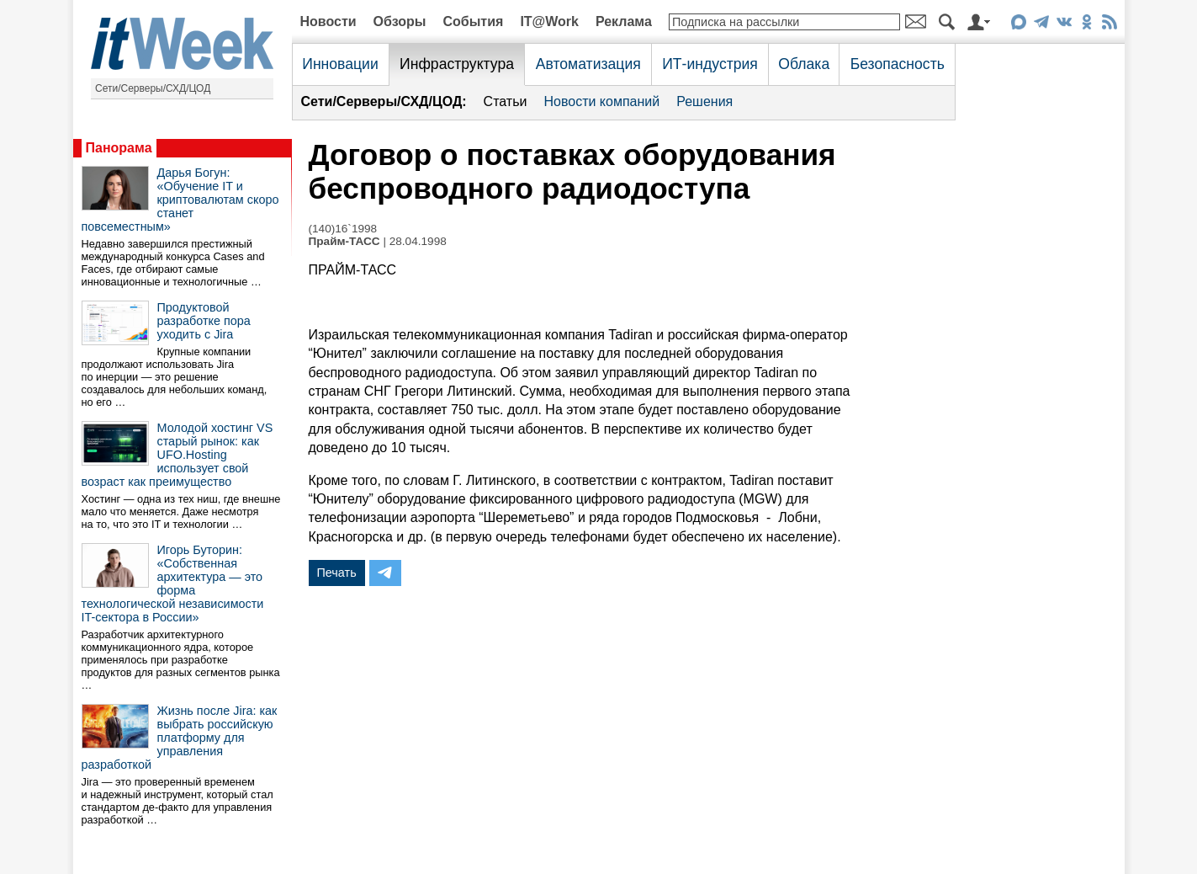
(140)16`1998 (343, 228)
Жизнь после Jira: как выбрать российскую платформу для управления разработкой (180, 737)
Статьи (505, 101)
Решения (704, 101)
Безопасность (897, 64)
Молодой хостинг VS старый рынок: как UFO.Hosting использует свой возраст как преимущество (177, 454)
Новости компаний (601, 101)
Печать (337, 572)
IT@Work (549, 21)
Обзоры (399, 21)
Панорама (119, 148)
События (472, 21)
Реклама (624, 21)
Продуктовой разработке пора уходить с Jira (204, 321)
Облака (803, 64)
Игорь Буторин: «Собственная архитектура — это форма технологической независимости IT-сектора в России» (173, 583)
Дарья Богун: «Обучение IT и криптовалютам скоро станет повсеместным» (180, 199)
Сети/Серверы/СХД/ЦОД (152, 88)
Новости (328, 21)
